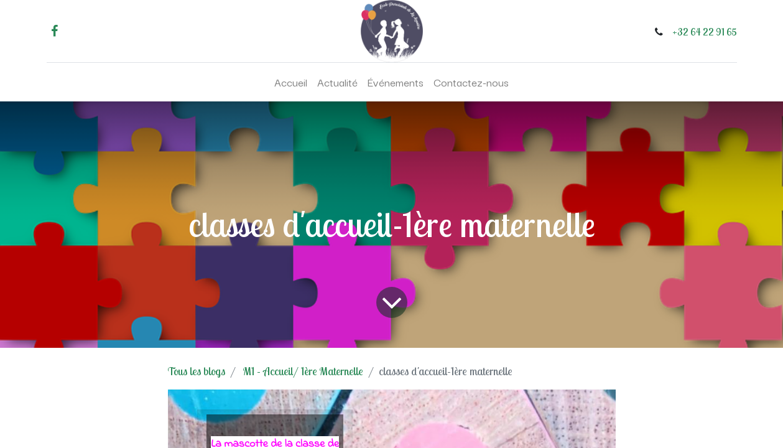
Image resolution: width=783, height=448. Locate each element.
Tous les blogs (196, 371)
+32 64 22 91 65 (704, 32)
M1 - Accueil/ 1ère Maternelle (303, 371)
